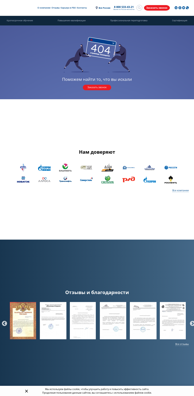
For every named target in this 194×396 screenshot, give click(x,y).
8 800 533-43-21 (123, 7)
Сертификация (179, 20)
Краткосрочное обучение (20, 20)
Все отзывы (182, 344)
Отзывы (55, 7)
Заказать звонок (97, 87)
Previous (2, 322)
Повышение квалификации (72, 20)
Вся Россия (104, 8)
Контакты (82, 7)
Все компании (180, 190)
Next (191, 322)
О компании (43, 7)
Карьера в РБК (68, 7)
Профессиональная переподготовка (128, 20)
